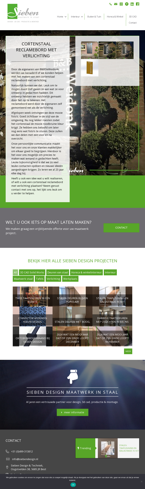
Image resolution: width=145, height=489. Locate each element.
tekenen (35, 100)
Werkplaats (70, 278)
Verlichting (53, 278)
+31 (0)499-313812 (22, 451)
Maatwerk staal (23, 278)
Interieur (75, 16)
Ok (73, 485)
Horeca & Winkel (115, 16)
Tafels (39, 278)
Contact (133, 22)
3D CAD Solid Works (32, 272)
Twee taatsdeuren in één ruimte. (127, 448)
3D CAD (133, 16)
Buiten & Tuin (94, 16)
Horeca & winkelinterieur (86, 272)
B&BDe (44, 69)
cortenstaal (23, 123)
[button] (65, 17)
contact (16, 189)
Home (60, 16)
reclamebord (19, 103)
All (15, 272)
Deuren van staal (57, 272)
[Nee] (141, 481)
